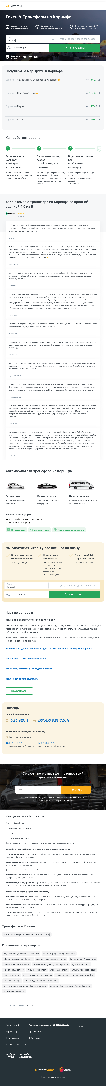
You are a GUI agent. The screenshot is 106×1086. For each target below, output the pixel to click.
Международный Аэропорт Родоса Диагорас (25, 986)
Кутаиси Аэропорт (81, 964)
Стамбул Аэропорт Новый (83, 969)
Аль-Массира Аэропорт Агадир (51, 959)
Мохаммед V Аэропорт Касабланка (41, 980)
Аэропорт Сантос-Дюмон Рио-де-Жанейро (70, 986)
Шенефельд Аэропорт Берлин (18, 959)
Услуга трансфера (13, 1031)
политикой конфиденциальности (59, 800)
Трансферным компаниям (40, 1025)
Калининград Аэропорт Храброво (59, 953)
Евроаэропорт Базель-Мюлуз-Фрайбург (75, 975)
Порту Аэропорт (11, 975)
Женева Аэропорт (58, 969)
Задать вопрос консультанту (53, 719)
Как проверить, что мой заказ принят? (26, 658)
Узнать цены (75, 47)
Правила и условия (57, 1077)
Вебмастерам (34, 1038)
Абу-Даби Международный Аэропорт (21, 953)
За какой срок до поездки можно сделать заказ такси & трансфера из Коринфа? (49, 648)
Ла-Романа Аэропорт (14, 969)
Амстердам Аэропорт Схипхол (37, 975)
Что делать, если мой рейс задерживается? (29, 668)
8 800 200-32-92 (14, 742)
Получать (76, 789)
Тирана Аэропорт (12, 980)
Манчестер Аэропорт (14, 991)
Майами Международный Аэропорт (51, 964)
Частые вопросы (12, 1038)
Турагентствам (35, 1031)
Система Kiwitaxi (12, 1025)
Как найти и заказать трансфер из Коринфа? (30, 619)
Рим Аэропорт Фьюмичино (83, 959)
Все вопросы (19, 691)
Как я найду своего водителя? (22, 678)
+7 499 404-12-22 (46, 742)
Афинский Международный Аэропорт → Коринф (27, 934)
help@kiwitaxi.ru (19, 719)
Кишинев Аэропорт (37, 969)
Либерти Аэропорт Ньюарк (17, 964)
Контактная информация (16, 1044)
